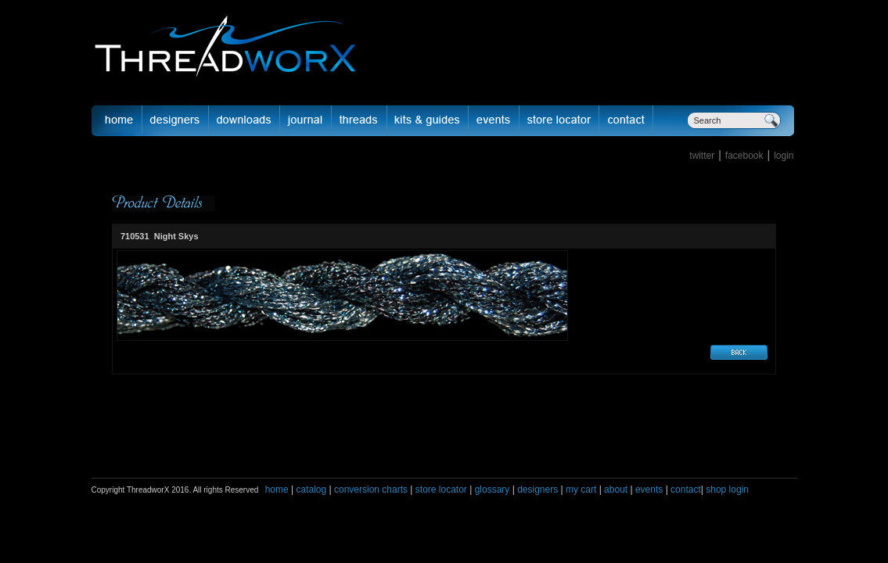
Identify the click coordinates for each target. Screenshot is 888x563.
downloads (244, 120)
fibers (359, 120)
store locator (441, 489)
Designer (175, 120)
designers (537, 489)
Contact (626, 120)
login (783, 155)
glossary (492, 489)
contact (685, 489)
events (649, 489)
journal (306, 120)
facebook (744, 155)
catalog (311, 489)
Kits (428, 120)
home (277, 489)
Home (116, 120)
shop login (726, 489)
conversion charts (371, 489)
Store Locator (559, 120)
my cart (581, 489)
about (615, 489)
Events (494, 120)
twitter (701, 155)
